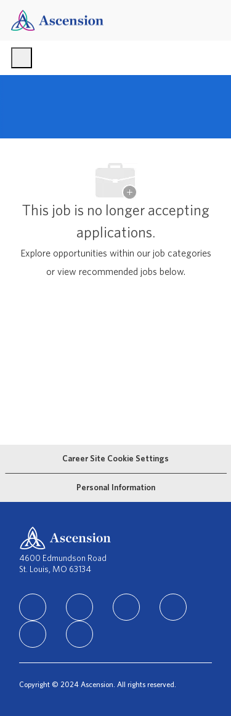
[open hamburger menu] (21, 57)
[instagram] (126, 607)
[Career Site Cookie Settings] (115, 459)
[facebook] (79, 607)
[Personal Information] (115, 487)
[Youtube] (32, 634)
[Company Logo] (57, 20)
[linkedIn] (32, 607)
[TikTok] (173, 607)
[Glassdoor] (79, 634)
